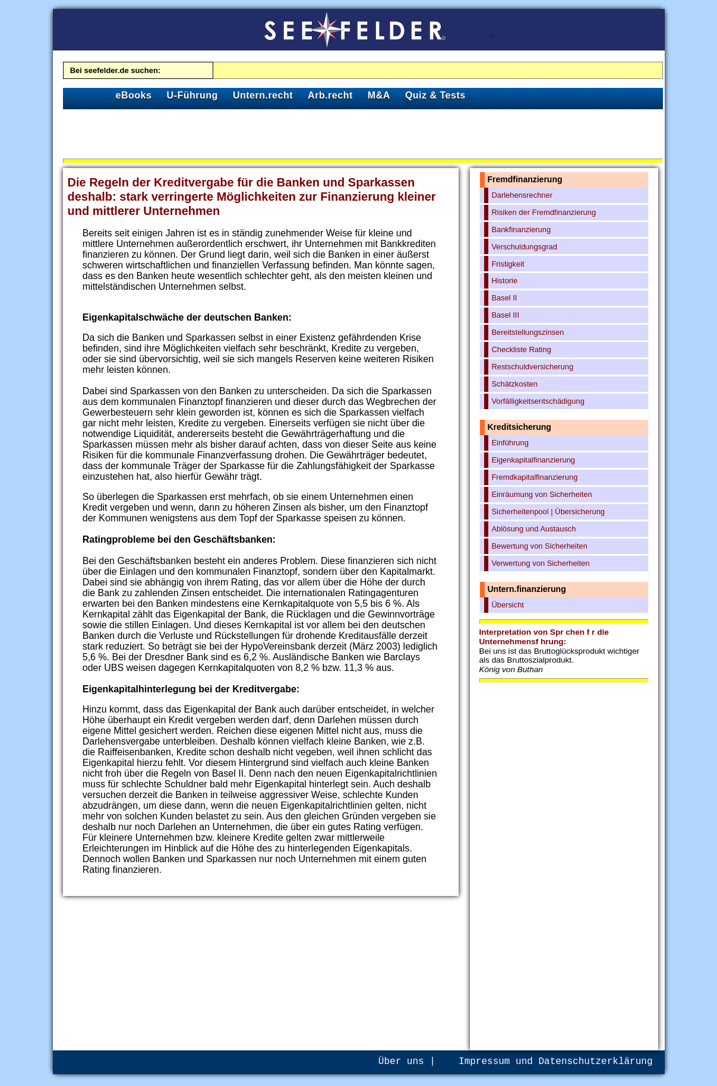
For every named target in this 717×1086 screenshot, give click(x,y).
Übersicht (507, 604)
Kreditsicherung (519, 427)
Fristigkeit (507, 263)
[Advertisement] (363, 136)
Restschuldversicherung (532, 366)
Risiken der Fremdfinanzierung (543, 212)
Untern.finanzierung (527, 589)
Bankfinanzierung (521, 229)
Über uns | (406, 1061)
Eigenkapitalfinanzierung (533, 459)
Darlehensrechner (521, 195)
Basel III (505, 315)
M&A (379, 95)
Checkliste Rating (521, 349)
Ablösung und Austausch (533, 528)
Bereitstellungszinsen (527, 332)
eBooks (134, 95)
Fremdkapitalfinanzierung (534, 477)
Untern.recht (263, 95)
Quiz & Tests (435, 95)
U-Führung (192, 95)
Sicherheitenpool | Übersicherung (548, 511)
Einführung (509, 442)
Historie (504, 280)
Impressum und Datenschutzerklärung (555, 1061)
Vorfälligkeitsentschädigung (537, 401)
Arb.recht (330, 95)
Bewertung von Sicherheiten (539, 546)
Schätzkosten (514, 383)
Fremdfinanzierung (525, 179)
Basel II (504, 297)
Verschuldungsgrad (524, 246)
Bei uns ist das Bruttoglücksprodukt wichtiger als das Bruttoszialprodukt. (559, 660)
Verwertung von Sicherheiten (540, 563)
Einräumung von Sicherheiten (541, 494)
